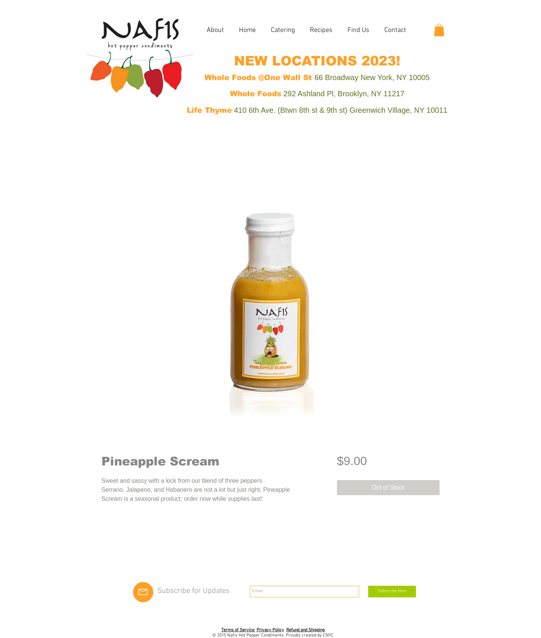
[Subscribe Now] (392, 591)
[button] (439, 30)
